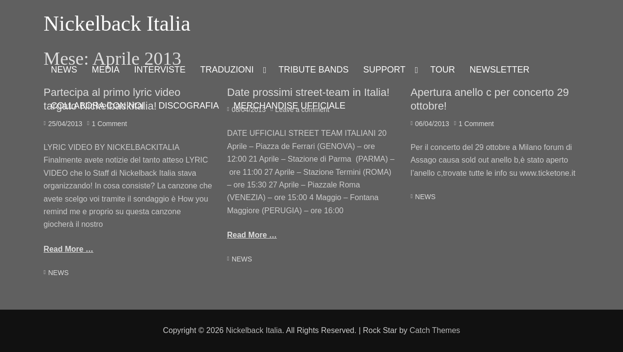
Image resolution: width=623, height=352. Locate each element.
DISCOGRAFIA (189, 106)
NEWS (64, 69)
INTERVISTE (160, 69)
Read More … (68, 249)
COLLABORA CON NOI (97, 106)
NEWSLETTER (500, 69)
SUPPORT (384, 69)
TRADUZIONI (227, 69)
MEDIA (106, 69)
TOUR (442, 69)
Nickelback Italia (117, 24)
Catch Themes (435, 330)
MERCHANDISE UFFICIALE (290, 106)
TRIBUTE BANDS (313, 69)
